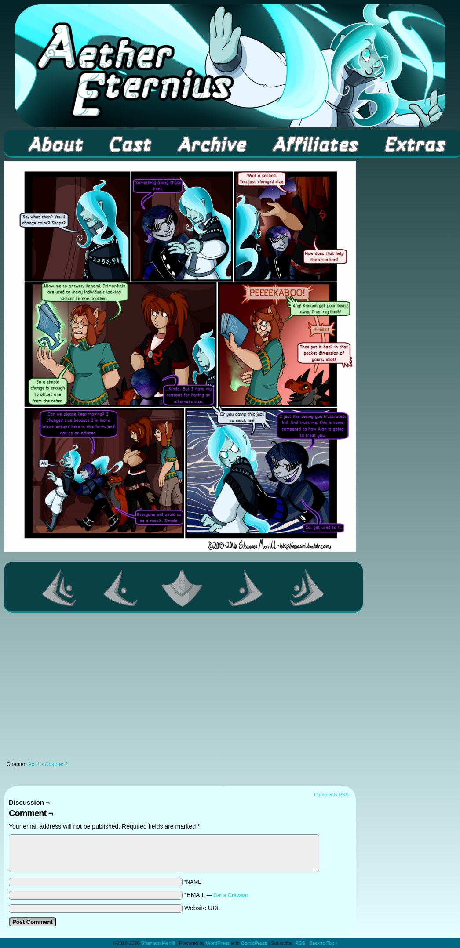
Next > (246, 588)
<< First (59, 588)
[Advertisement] (180, 689)
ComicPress (254, 943)
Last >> (307, 588)
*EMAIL (216, 894)
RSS (300, 943)
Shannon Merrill (158, 943)
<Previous (121, 588)
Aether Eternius (230, 65)
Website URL (202, 908)
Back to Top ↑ (323, 943)
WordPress (218, 943)
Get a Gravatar (230, 895)
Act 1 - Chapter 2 (48, 764)
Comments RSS (331, 794)
